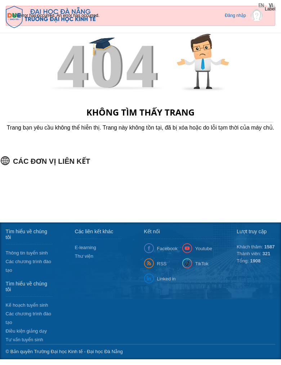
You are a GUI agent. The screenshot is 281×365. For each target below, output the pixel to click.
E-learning (85, 247)
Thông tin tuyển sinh (27, 253)
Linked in (166, 278)
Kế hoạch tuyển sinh (27, 305)
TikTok (202, 263)
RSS (162, 263)
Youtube (203, 248)
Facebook (167, 248)
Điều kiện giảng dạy (26, 331)
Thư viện (84, 256)
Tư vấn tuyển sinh (24, 339)
